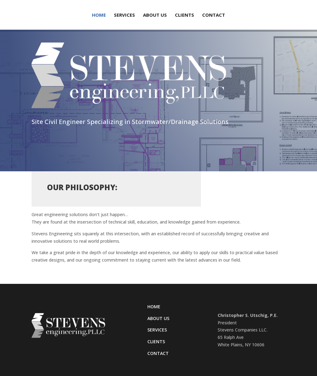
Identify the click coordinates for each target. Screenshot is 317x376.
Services (124, 15)
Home (99, 15)
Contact (213, 15)
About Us (155, 15)
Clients (184, 15)
